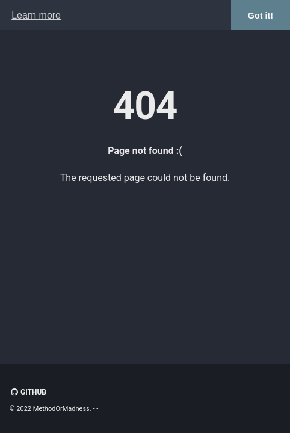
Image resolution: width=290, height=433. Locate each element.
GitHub (28, 392)
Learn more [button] (36, 15)
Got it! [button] (260, 15)
